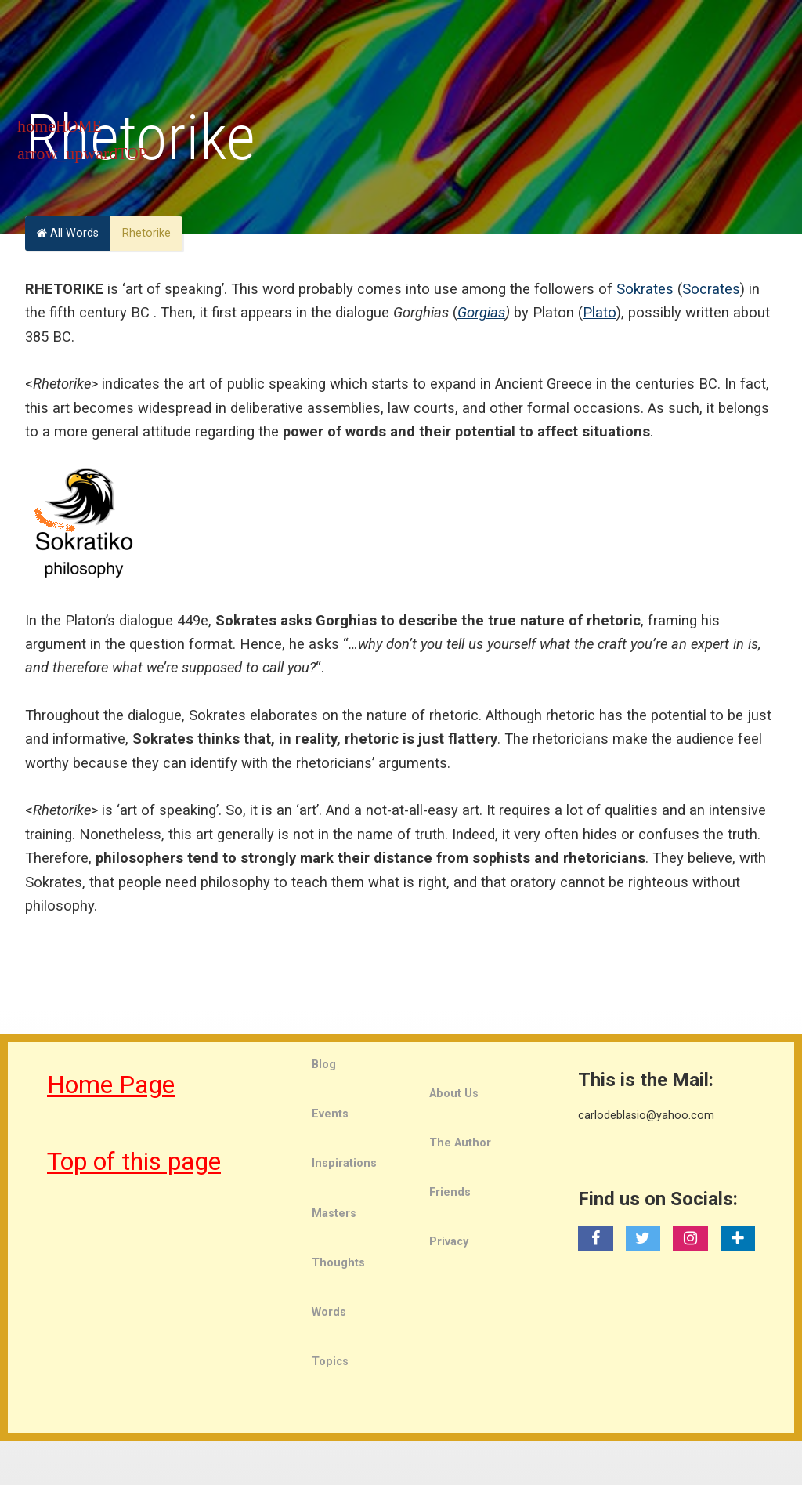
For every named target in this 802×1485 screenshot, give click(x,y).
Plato (599, 312)
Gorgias (481, 312)
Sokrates (645, 289)
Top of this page (134, 1161)
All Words (68, 233)
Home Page (111, 1084)
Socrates (711, 289)
